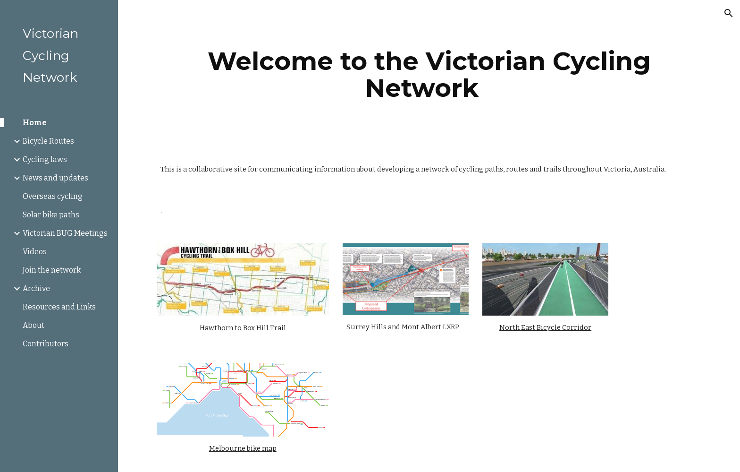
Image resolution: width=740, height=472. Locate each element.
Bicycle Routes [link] (48, 141)
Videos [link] (35, 251)
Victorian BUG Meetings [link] (65, 233)
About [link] (33, 325)
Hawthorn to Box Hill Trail (243, 328)
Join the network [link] (52, 270)
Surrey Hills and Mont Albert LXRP (402, 327)
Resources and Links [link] (59, 306)
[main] (429, 74)
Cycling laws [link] (45, 159)
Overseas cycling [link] (53, 196)
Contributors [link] (45, 343)
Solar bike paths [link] (51, 214)
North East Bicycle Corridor (545, 327)
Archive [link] (36, 288)
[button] (728, 13)
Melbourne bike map (243, 448)
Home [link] (35, 122)
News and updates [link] (55, 177)
